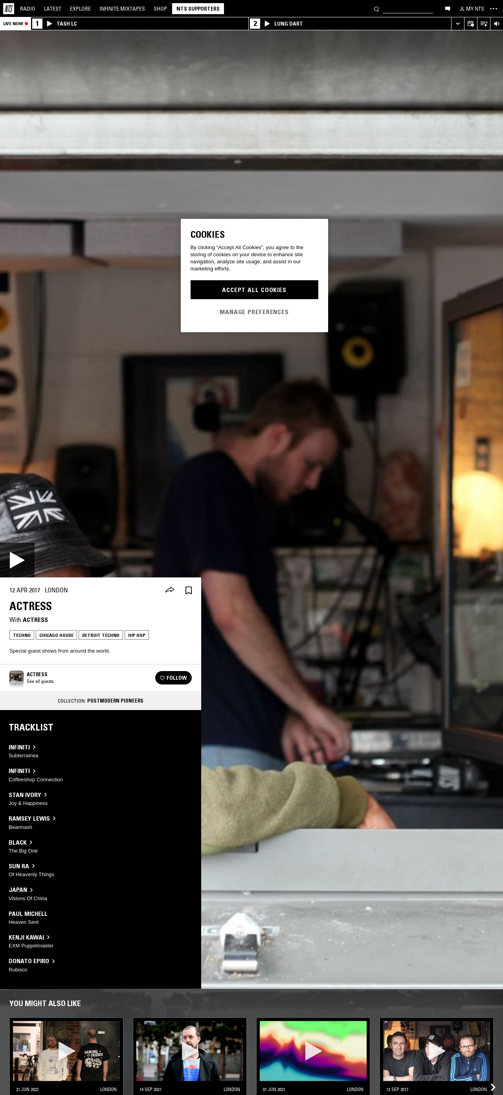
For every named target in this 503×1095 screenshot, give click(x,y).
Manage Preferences (254, 312)
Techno (22, 635)
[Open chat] (447, 8)
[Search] (376, 8)
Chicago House (56, 635)
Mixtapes (122, 8)
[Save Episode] (188, 590)
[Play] (17, 560)
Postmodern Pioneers (115, 700)
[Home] (8, 8)
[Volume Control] (496, 23)
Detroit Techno (100, 635)
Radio (27, 8)
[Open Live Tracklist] (483, 23)
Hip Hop (136, 635)
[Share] (169, 590)
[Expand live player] (457, 23)
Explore (80, 8)
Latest (52, 8)
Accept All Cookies (254, 290)
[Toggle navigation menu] (493, 8)
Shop (160, 8)
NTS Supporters (198, 8)
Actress (35, 619)
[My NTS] (471, 8)
